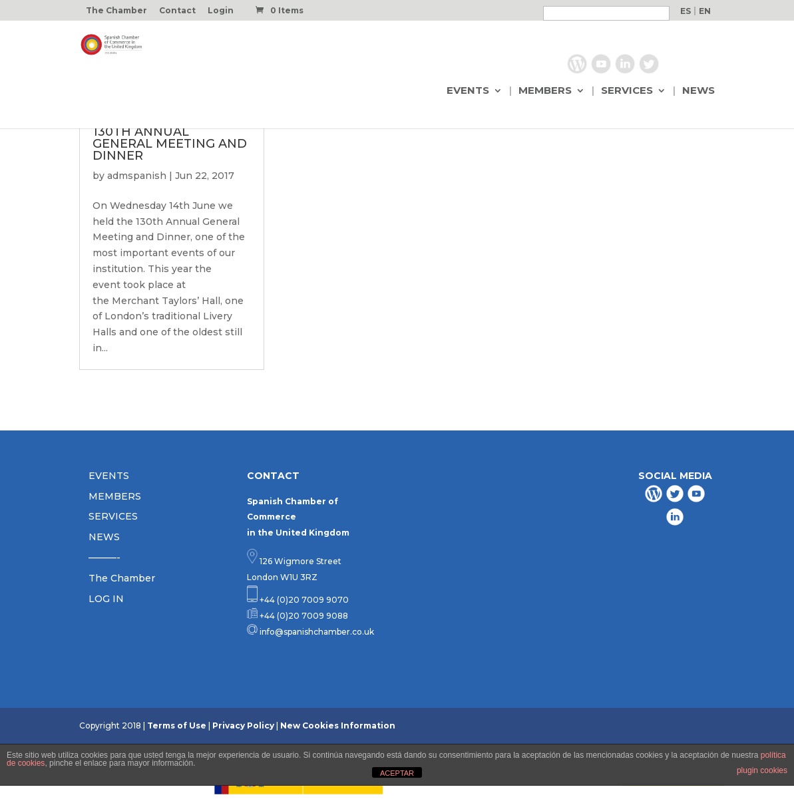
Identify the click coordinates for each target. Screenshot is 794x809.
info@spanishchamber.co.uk (316, 632)
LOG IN (106, 599)
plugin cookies (762, 770)
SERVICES (627, 91)
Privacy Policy (243, 725)
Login (221, 11)
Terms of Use (176, 725)
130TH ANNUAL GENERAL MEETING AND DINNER (170, 143)
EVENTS (468, 91)
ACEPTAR (397, 773)
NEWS (698, 91)
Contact (177, 11)
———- (104, 558)
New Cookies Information (337, 725)
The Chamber (116, 11)
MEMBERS (545, 91)
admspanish (136, 176)
